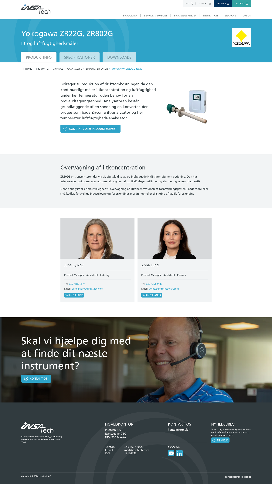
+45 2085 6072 (77, 283)
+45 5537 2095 (133, 447)
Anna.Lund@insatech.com (164, 288)
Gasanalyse (74, 69)
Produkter (42, 69)
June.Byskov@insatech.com (87, 288)
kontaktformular (179, 429)
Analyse (58, 69)
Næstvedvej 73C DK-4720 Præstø (115, 435)
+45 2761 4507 (154, 283)
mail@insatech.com (136, 450)
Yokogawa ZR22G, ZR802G (127, 69)
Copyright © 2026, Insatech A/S (36, 476)
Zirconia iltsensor (97, 69)
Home (28, 69)
